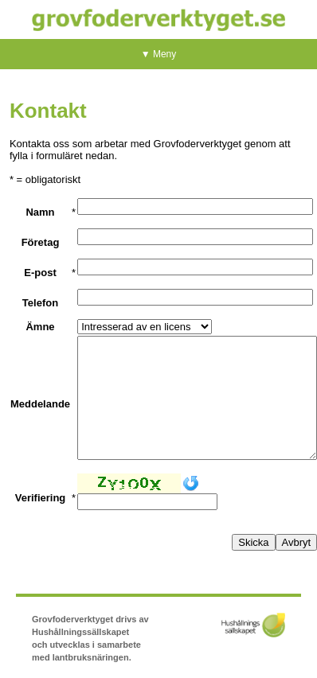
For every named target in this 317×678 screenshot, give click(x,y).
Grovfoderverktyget (158, 19)
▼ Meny (159, 54)
